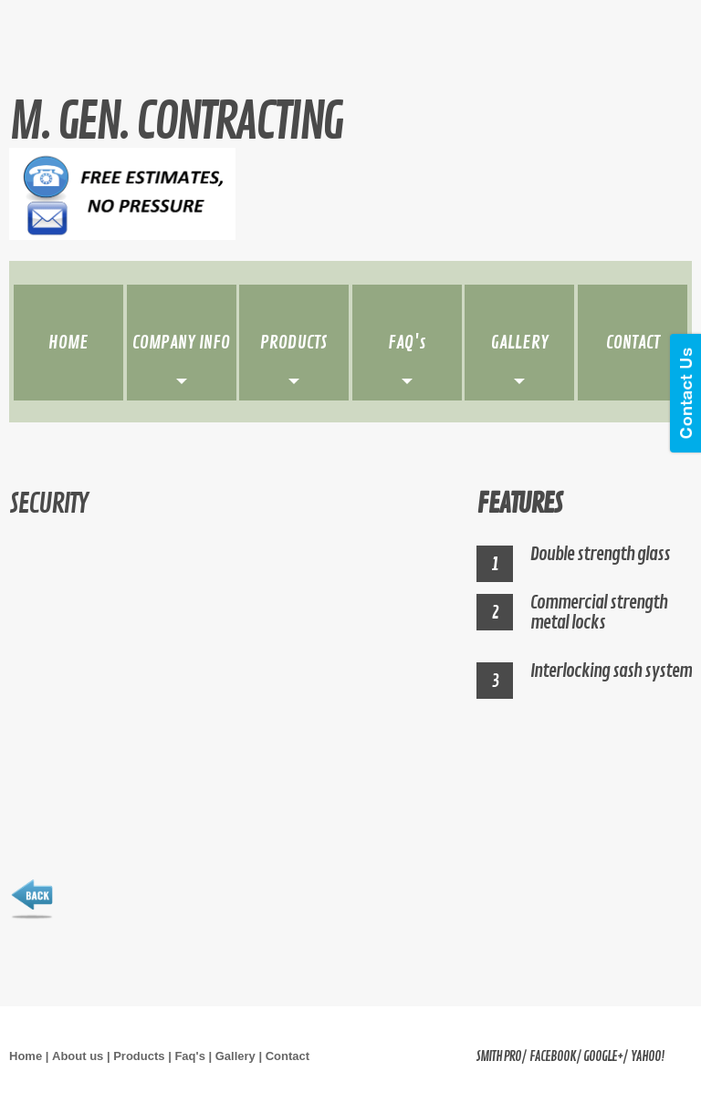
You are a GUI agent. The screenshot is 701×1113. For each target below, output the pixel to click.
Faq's (189, 1056)
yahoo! (647, 1057)
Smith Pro (498, 1057)
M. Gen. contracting (175, 122)
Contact (287, 1056)
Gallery (235, 1056)
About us (77, 1056)
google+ (603, 1057)
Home (25, 1056)
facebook (552, 1057)
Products (138, 1056)
